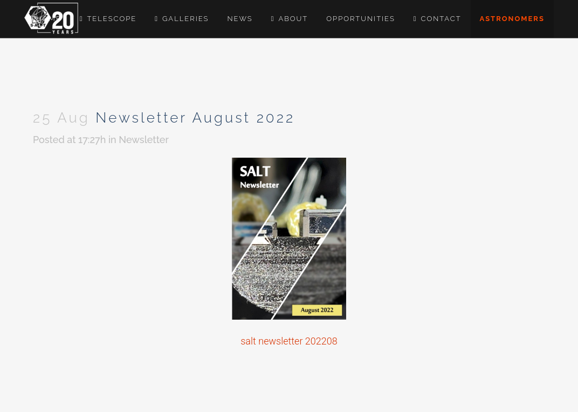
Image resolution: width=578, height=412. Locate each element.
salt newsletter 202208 (288, 341)
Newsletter (144, 139)
